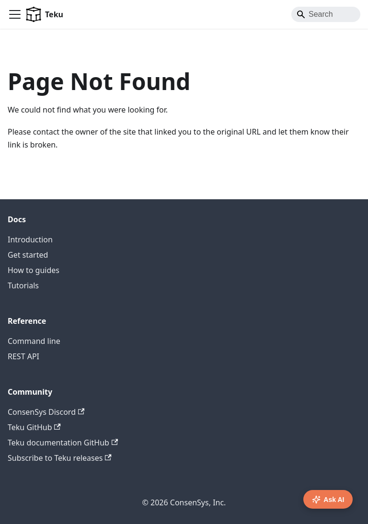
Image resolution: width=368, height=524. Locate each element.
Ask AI (328, 499)
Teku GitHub (34, 427)
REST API (23, 356)
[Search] (325, 14)
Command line (34, 341)
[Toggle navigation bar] (15, 14)
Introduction (30, 239)
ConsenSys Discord (46, 412)
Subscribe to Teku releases (60, 458)
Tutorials (23, 285)
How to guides (33, 270)
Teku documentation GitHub (63, 442)
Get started (28, 255)
